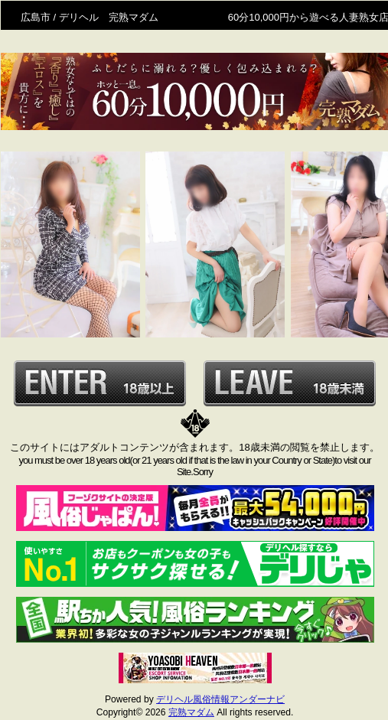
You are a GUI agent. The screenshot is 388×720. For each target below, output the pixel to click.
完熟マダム (191, 712)
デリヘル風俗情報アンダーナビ (220, 699)
